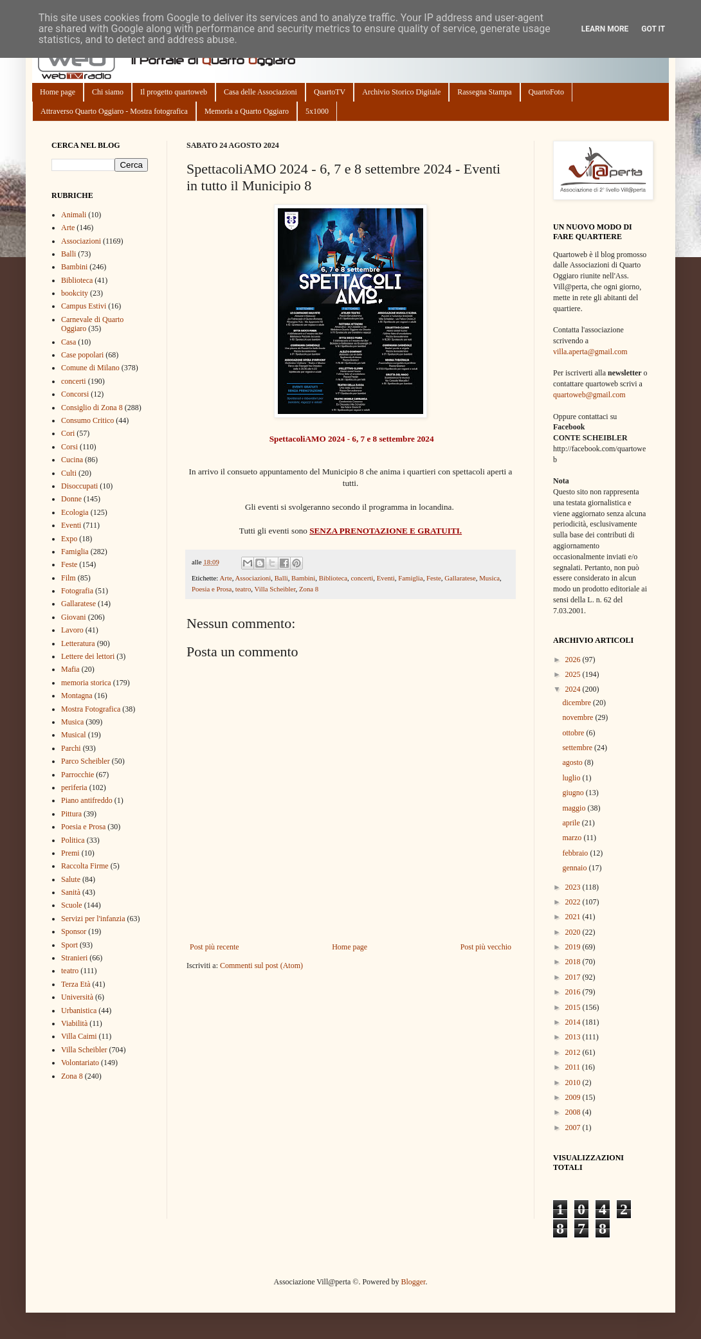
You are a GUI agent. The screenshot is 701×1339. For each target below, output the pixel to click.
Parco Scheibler (85, 761)
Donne (71, 498)
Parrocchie (77, 774)
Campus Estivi (83, 305)
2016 (574, 991)
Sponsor (73, 931)
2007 (574, 1127)
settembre (578, 747)
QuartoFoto (546, 91)
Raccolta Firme (85, 865)
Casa (68, 341)
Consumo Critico (87, 420)
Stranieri (74, 957)
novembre (578, 717)
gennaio (575, 867)
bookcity (74, 293)
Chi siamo (107, 91)
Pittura (71, 813)
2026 (574, 659)
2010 (574, 1082)
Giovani (73, 617)
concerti (361, 578)
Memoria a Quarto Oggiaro (247, 111)
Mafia (70, 669)
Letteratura (78, 643)
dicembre (577, 702)
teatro (243, 589)
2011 (574, 1067)
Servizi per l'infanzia (93, 918)
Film (68, 577)
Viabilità (74, 1023)
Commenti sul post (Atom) (261, 965)
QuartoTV (329, 91)
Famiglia (410, 578)
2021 (574, 916)
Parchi (71, 748)
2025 (574, 674)
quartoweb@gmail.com (589, 394)
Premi (70, 853)
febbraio (576, 853)
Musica (489, 578)
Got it (653, 28)
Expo (69, 538)
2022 (574, 901)
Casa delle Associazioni (260, 91)
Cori (68, 433)
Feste (433, 578)
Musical (73, 734)
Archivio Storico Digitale (401, 91)
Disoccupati (79, 485)
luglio (572, 777)
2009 (574, 1097)
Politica (73, 840)
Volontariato (80, 1062)
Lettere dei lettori (87, 656)
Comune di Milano (90, 367)
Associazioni (253, 578)
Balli (281, 578)
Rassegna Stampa (484, 91)
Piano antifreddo (87, 800)
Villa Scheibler (275, 589)
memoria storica (86, 682)
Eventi (386, 578)
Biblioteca (333, 578)
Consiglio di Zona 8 (92, 407)
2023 (574, 887)
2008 (574, 1112)
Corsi (69, 446)
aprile (571, 822)
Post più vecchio (485, 946)
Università (77, 997)
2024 (574, 689)
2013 (574, 1036)
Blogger (413, 1281)
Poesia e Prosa (212, 589)
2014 (574, 1022)
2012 (574, 1052)
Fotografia (77, 590)
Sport (69, 944)
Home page (57, 91)
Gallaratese (460, 578)
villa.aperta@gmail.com (590, 351)
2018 (574, 961)
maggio (574, 808)
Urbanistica (78, 1010)
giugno (573, 792)
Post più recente (214, 946)
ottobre (574, 732)
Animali (73, 214)
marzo (572, 837)
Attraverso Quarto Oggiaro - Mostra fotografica (114, 111)
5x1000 (317, 111)
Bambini (303, 578)
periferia (74, 787)
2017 (574, 977)
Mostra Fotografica (90, 709)
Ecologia (75, 512)
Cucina (72, 459)
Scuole (71, 905)
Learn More (605, 28)
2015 (574, 1007)
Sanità (70, 892)
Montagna (77, 695)
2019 (574, 946)
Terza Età (75, 984)
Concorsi (75, 394)
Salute (70, 879)
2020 (574, 932)
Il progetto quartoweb (173, 91)
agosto (573, 762)
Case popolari (82, 354)
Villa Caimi (79, 1036)
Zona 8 (308, 589)
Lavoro (72, 629)
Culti (69, 473)
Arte (225, 578)
